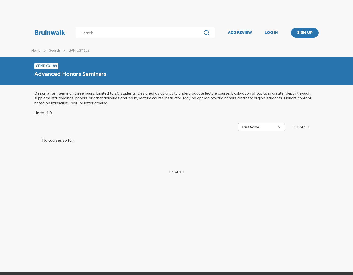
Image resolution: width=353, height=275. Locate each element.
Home (35, 50)
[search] (139, 32)
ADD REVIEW (240, 33)
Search (54, 50)
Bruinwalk (49, 32)
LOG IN (271, 33)
